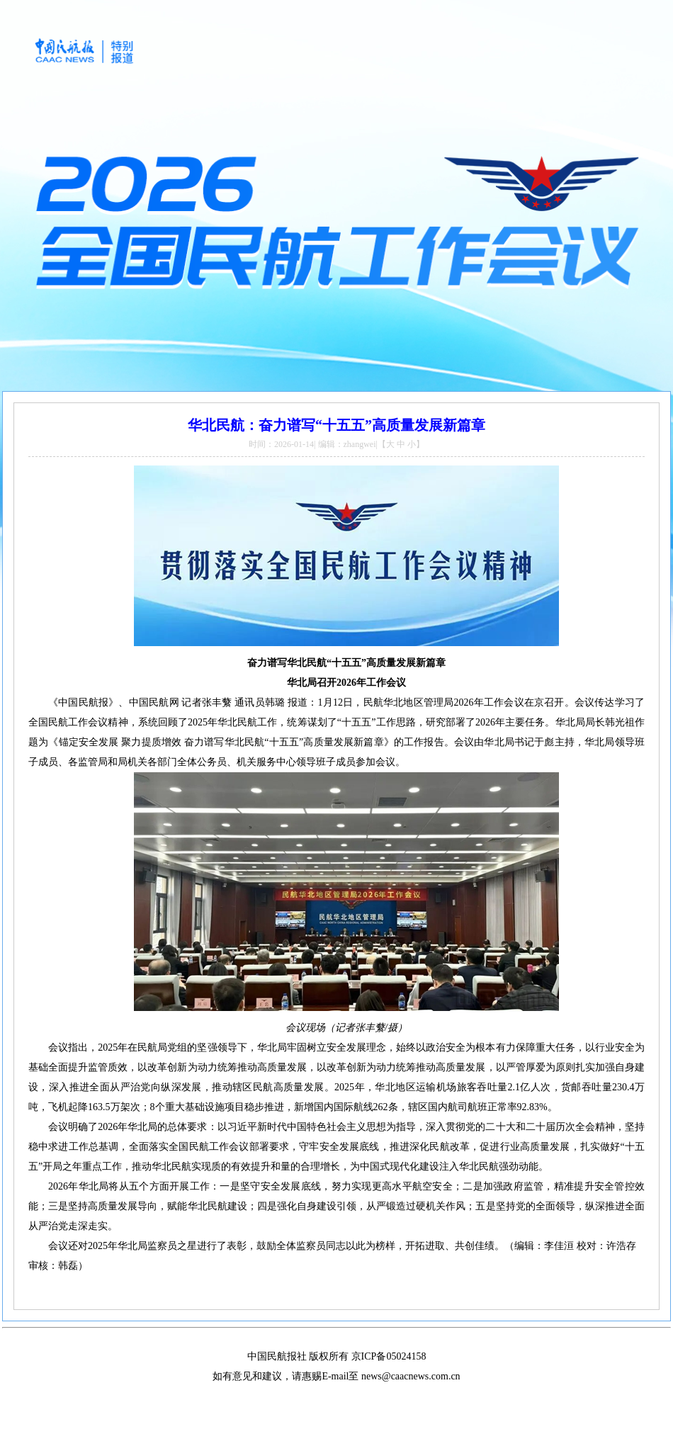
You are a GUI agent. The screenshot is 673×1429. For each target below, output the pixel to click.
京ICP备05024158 (388, 1356)
